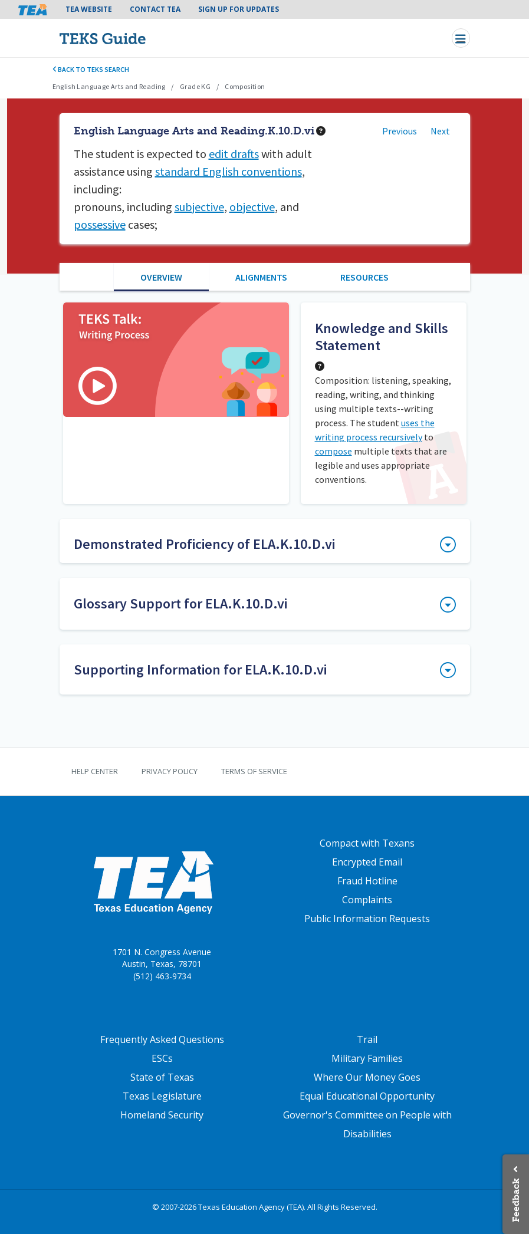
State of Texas (162, 1077)
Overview (161, 277)
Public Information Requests (367, 918)
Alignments (261, 277)
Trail (367, 1039)
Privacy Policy (170, 771)
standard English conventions (228, 171)
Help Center (94, 771)
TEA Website (88, 9)
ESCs (162, 1058)
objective (252, 206)
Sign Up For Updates (238, 9)
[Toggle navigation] (461, 38)
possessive (100, 224)
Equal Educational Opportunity (367, 1096)
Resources (364, 277)
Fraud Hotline (367, 880)
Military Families (367, 1058)
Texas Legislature (162, 1096)
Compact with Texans (367, 843)
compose (333, 451)
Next (440, 131)
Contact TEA (155, 9)
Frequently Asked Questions (162, 1039)
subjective (199, 206)
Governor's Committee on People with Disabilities (367, 1124)
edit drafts (234, 153)
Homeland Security (161, 1114)
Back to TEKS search (91, 69)
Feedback (515, 1200)
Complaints (367, 899)
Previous (399, 131)
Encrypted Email (367, 861)
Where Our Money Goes (367, 1077)
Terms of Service (254, 771)
